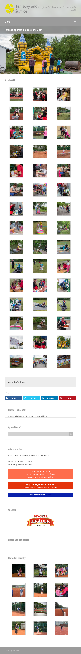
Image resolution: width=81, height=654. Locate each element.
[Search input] (39, 434)
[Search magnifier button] (71, 434)
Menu (7, 21)
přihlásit (44, 416)
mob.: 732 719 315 (27, 464)
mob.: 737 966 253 (26, 462)
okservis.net (16, 650)
